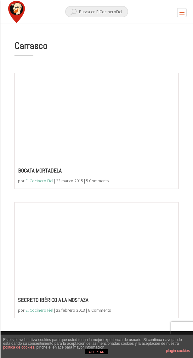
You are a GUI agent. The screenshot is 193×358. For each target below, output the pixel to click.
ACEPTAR (96, 352)
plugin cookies (178, 351)
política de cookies (18, 347)
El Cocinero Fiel (39, 181)
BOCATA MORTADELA (39, 170)
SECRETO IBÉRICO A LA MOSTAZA (53, 300)
